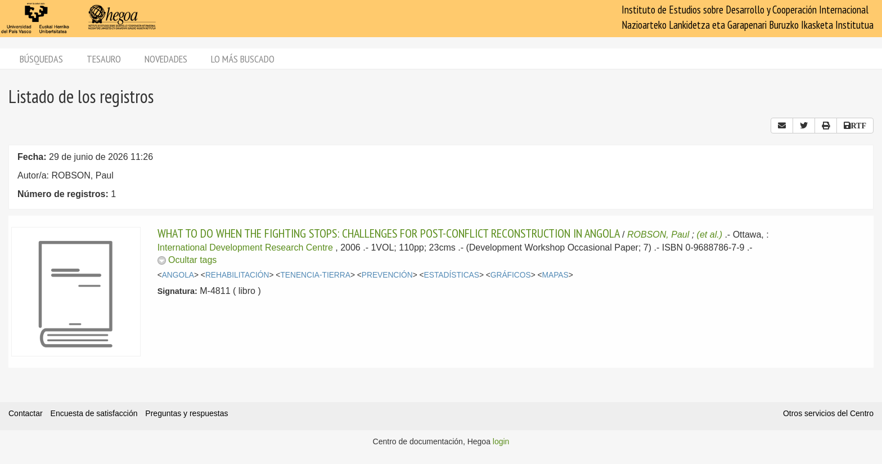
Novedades (166, 58)
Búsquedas (41, 58)
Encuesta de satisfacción (94, 413)
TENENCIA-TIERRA (315, 275)
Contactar (25, 413)
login (501, 441)
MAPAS (555, 275)
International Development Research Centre (245, 247)
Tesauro (104, 58)
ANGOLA (178, 275)
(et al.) (709, 234)
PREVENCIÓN (387, 275)
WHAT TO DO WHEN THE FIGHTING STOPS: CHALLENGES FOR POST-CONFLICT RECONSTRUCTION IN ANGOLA (389, 233)
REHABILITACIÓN (237, 275)
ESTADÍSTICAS (451, 275)
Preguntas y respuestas (186, 413)
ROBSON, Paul (658, 234)
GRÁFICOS (510, 275)
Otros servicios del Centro (828, 413)
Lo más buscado (242, 58)
